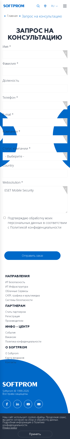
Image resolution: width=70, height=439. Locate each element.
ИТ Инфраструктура (16, 286)
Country (8, 165)
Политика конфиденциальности (23, 341)
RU (52, 6)
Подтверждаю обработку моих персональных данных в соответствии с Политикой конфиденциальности (37, 222)
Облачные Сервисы (16, 291)
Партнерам (15, 306)
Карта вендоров (14, 357)
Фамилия (10, 63)
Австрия (46, 6)
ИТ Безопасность (15, 282)
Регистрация (12, 316)
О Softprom (16, 347)
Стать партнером (15, 311)
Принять (35, 434)
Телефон (10, 97)
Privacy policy (10, 427)
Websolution (13, 182)
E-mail (8, 114)
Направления (17, 276)
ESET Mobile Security (35, 199)
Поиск (38, 6)
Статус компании (17, 148)
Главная (12, 16)
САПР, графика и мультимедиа (22, 295)
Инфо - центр (17, 327)
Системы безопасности (19, 300)
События (10, 332)
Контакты (10, 362)
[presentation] (30, 240)
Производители (14, 320)
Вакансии (10, 337)
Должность (11, 80)
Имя (7, 46)
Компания (11, 131)
